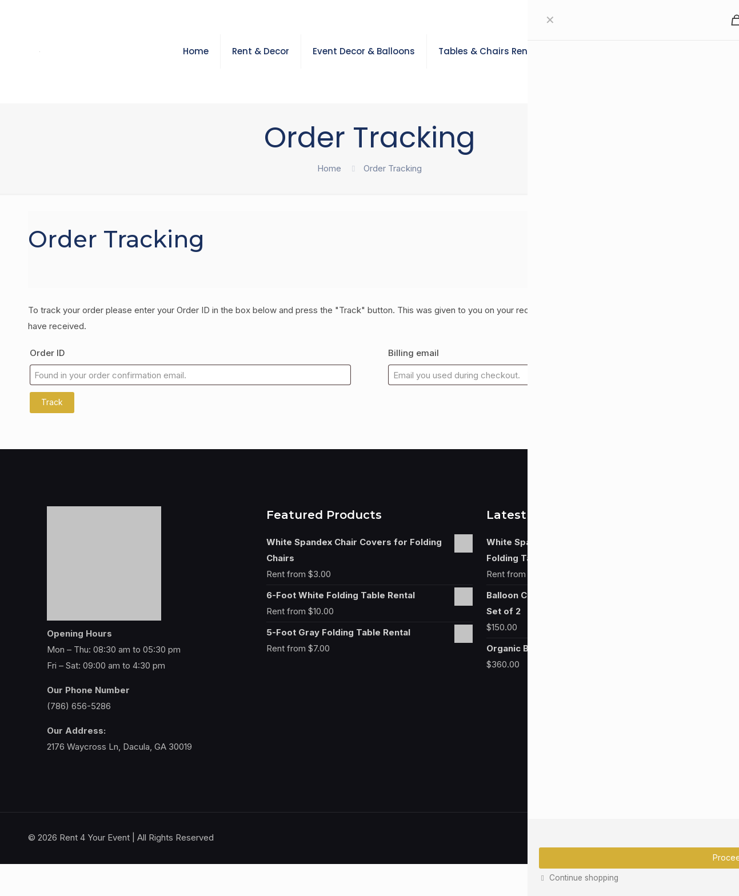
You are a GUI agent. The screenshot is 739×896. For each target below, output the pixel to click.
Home (329, 168)
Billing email (413, 352)
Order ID (47, 352)
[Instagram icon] (672, 837)
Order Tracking (392, 168)
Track (52, 402)
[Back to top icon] (700, 837)
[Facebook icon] (660, 837)
